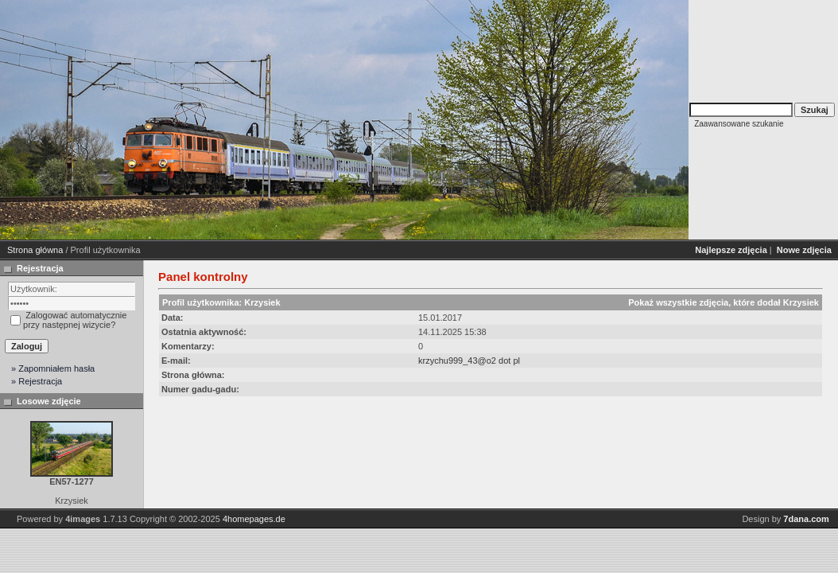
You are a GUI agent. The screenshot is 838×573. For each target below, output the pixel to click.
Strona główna (35, 250)
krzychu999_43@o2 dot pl (469, 360)
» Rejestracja (36, 381)
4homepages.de (254, 519)
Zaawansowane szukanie (738, 123)
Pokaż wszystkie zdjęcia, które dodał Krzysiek (723, 302)
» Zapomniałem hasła (53, 368)
